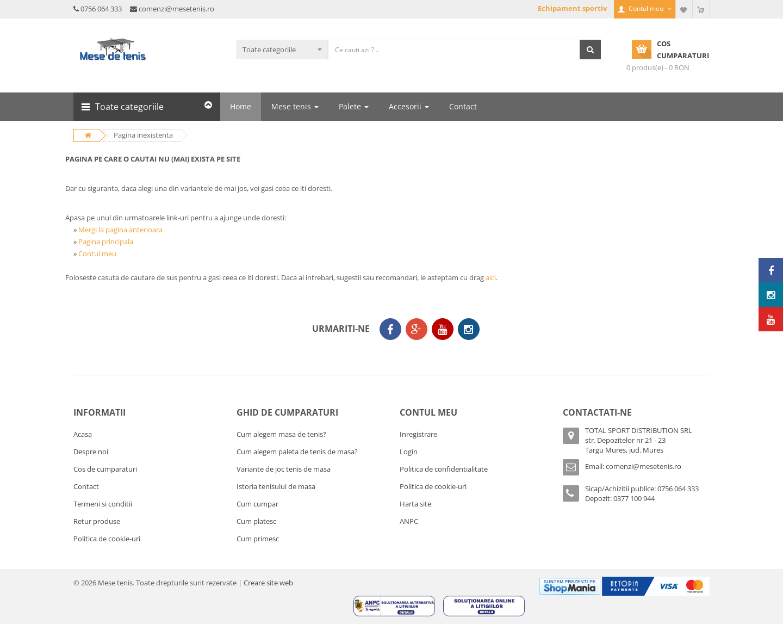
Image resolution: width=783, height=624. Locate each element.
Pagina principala (105, 241)
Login (409, 451)
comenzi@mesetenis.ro (176, 9)
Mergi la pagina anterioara (120, 229)
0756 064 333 (101, 9)
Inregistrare (418, 434)
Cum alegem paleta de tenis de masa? (297, 451)
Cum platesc (256, 521)
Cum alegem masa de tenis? (281, 434)
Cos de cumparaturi (105, 469)
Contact (86, 486)
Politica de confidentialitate (444, 469)
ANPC (409, 521)
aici (491, 277)
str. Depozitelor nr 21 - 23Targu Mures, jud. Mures (625, 445)
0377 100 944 (634, 498)
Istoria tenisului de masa (276, 486)
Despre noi (90, 451)
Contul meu (97, 253)
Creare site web (268, 583)
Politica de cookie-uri (106, 538)
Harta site (415, 504)
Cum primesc (258, 538)
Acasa (82, 434)
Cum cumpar (257, 504)
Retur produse (96, 521)
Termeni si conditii (102, 504)
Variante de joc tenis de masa (284, 469)
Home (240, 106)
